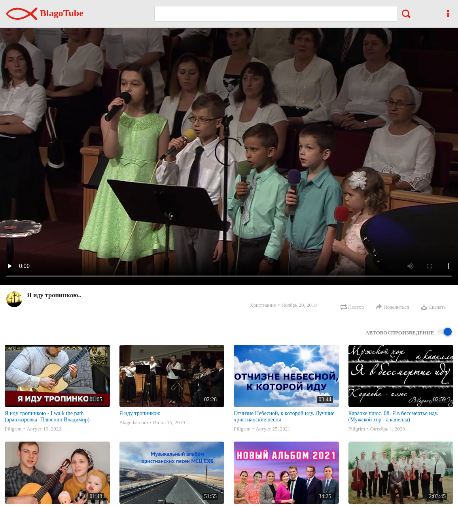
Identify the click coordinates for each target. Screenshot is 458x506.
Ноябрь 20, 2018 (298, 305)
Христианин (263, 305)
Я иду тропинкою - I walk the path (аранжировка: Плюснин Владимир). (48, 416)
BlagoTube (44, 13)
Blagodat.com (133, 422)
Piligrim (13, 429)
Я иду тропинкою (140, 413)
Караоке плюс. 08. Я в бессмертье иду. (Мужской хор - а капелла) (393, 416)
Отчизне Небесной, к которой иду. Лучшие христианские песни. (284, 416)
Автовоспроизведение (408, 332)
